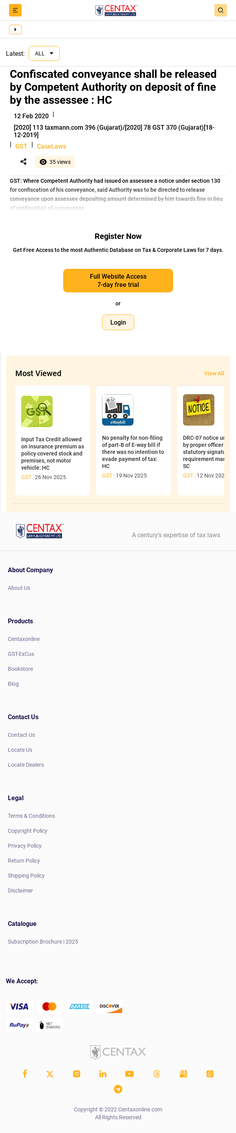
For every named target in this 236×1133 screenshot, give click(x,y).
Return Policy (24, 861)
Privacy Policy (25, 846)
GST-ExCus (21, 654)
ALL (40, 53)
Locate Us (20, 750)
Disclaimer (20, 890)
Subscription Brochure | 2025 (43, 941)
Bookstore (20, 669)
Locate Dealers (26, 765)
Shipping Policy (26, 875)
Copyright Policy (28, 831)
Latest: (15, 53)
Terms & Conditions (31, 816)
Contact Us (21, 735)
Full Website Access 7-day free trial (118, 280)
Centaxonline (24, 639)
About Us (19, 588)
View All (214, 373)
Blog (13, 684)
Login (118, 322)
